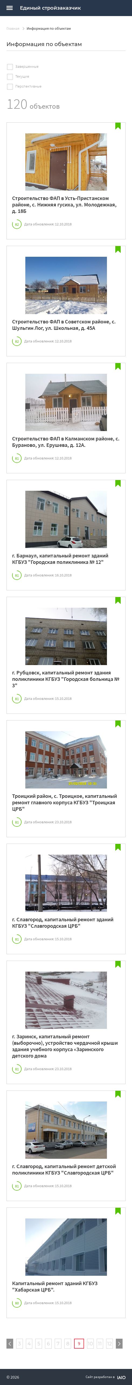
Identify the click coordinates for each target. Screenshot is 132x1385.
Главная (12, 28)
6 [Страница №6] (48, 1344)
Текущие (22, 76)
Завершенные (27, 66)
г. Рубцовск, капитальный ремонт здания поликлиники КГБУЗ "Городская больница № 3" (65, 679)
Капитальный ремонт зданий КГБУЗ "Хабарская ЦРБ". (55, 1286)
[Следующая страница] (119, 1343)
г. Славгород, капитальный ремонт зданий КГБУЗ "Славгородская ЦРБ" (62, 922)
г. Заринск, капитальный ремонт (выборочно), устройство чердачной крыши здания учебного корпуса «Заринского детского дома (65, 1046)
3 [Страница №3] (19, 1344)
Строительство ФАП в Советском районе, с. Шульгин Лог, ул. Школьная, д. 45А (64, 324)
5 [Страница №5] (38, 1344)
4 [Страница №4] (29, 1344)
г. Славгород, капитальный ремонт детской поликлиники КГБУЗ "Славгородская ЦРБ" (64, 1169)
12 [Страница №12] (109, 1344)
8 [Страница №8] (67, 1344)
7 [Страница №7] (58, 1344)
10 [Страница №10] (90, 1344)
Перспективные (28, 86)
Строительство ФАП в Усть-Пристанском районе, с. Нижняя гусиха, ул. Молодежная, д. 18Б (64, 204)
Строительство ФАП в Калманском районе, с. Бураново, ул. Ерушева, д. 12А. (66, 441)
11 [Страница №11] (100, 1344)
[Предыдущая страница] (10, 1343)
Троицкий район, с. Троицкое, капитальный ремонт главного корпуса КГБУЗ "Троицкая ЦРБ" (64, 802)
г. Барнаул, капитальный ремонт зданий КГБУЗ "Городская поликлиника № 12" (60, 558)
